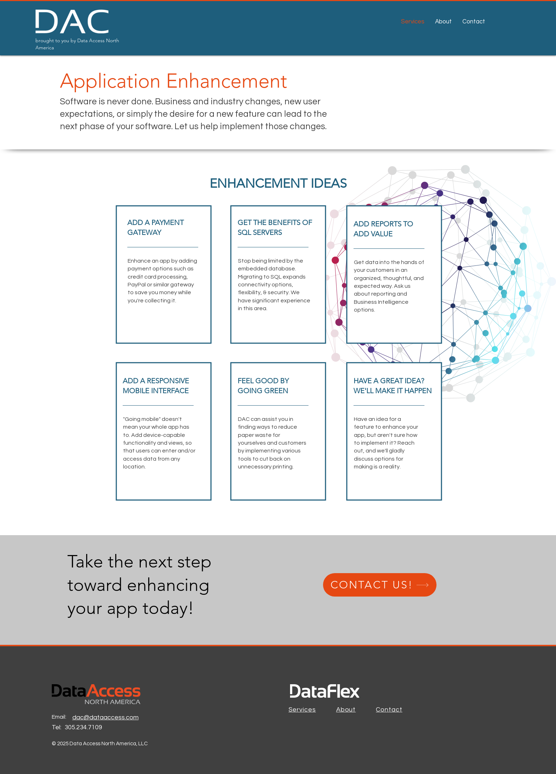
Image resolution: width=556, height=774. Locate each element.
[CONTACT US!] (380, 585)
